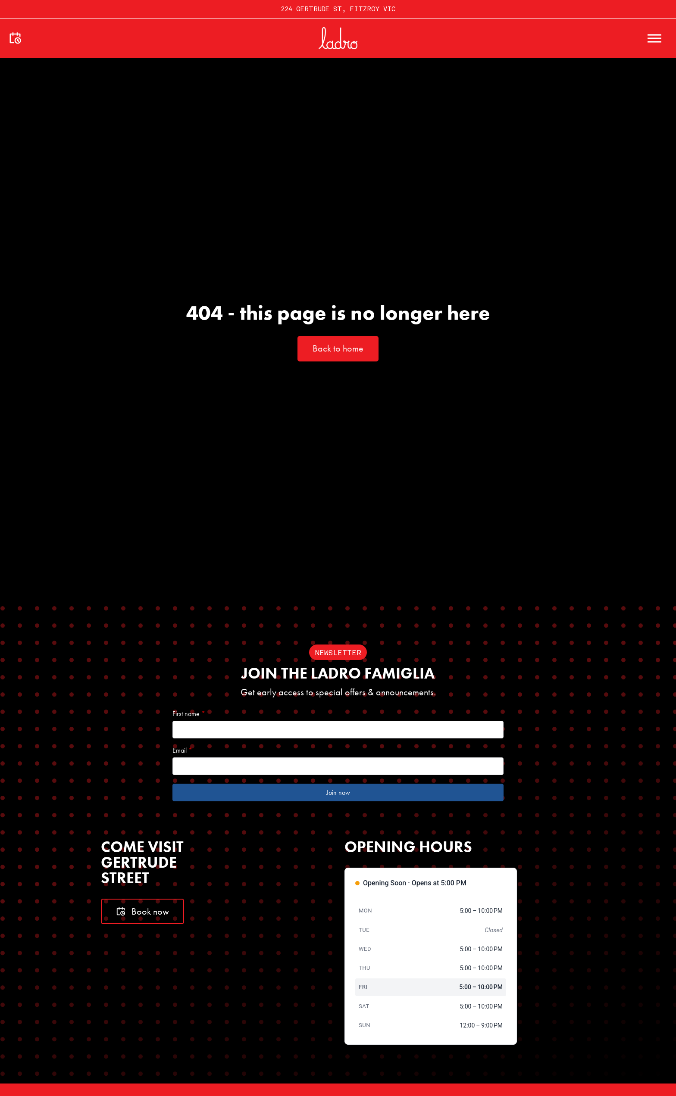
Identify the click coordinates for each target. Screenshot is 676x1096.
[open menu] (654, 38)
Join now (338, 792)
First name (188, 713)
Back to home (338, 348)
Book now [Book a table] (142, 911)
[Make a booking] (15, 38)
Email (182, 750)
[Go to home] (338, 38)
